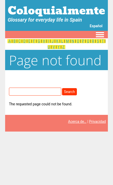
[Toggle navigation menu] (100, 35)
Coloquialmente (56, 10)
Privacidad (97, 121)
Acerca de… (77, 121)
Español (96, 26)
